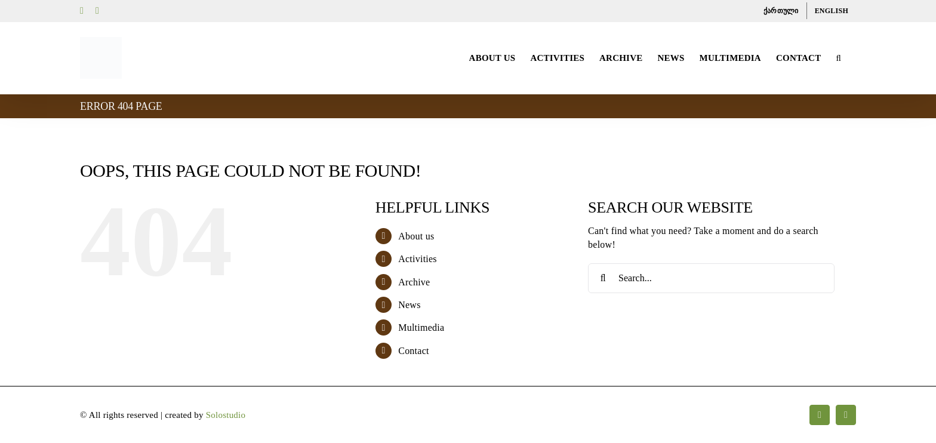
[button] (838, 58)
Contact (413, 351)
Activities (417, 259)
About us (416, 236)
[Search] (603, 278)
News (409, 305)
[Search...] (711, 278)
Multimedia (421, 327)
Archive (414, 282)
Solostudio (226, 415)
